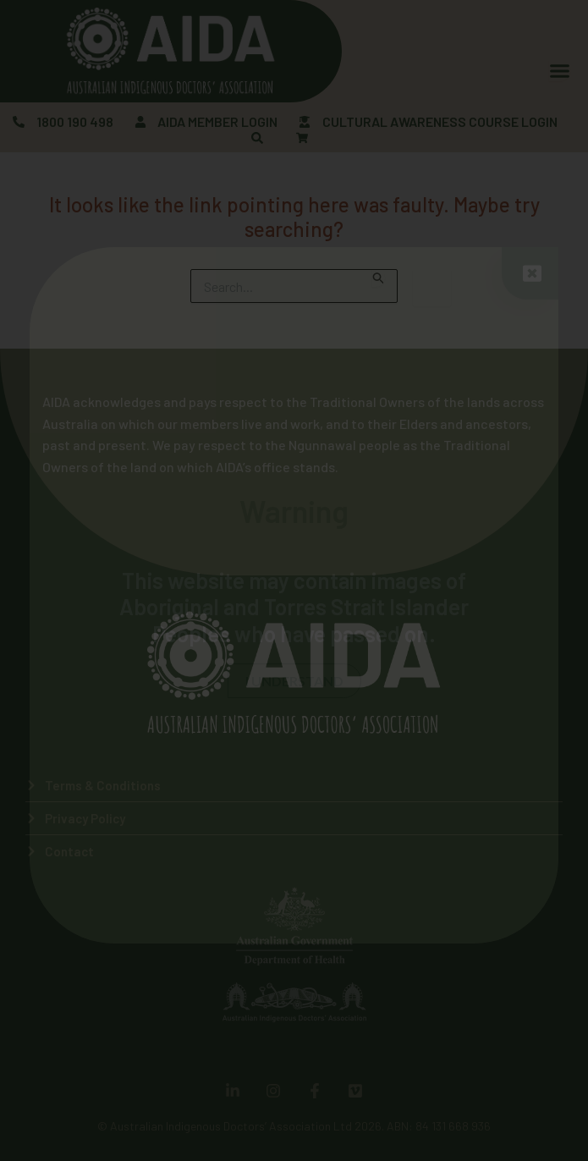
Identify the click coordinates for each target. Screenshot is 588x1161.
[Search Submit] (379, 278)
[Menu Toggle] (559, 70)
